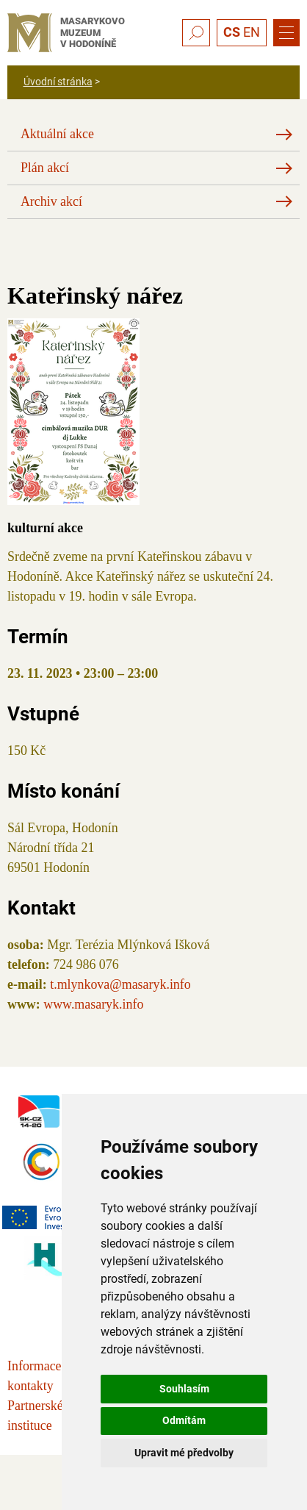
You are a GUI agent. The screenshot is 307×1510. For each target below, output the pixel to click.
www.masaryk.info (93, 1004)
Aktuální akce (57, 133)
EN (251, 32)
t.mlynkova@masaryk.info (120, 984)
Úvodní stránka (58, 81)
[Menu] (286, 33)
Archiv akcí (51, 201)
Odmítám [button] (184, 1420)
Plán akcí (45, 167)
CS (231, 32)
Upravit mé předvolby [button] (184, 1453)
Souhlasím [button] (184, 1389)
